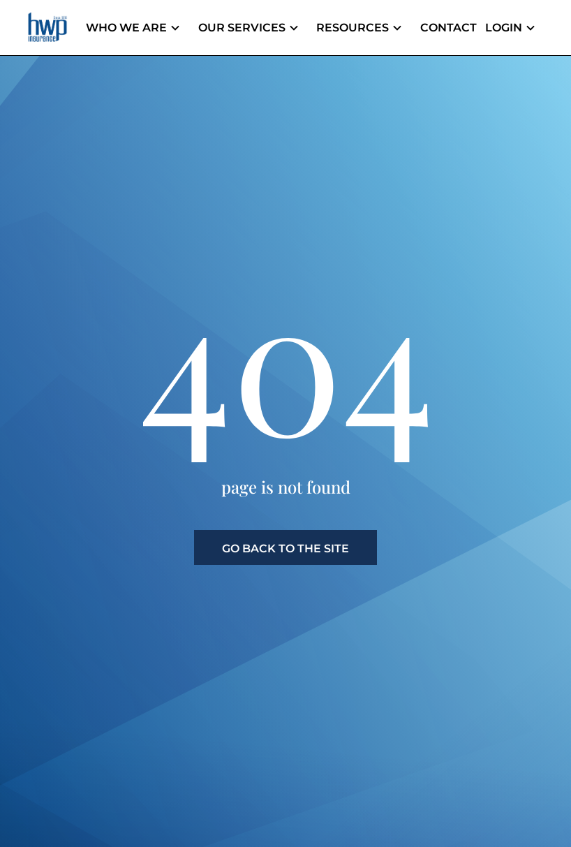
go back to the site (285, 548)
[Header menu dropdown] (199, 28)
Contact (455, 27)
